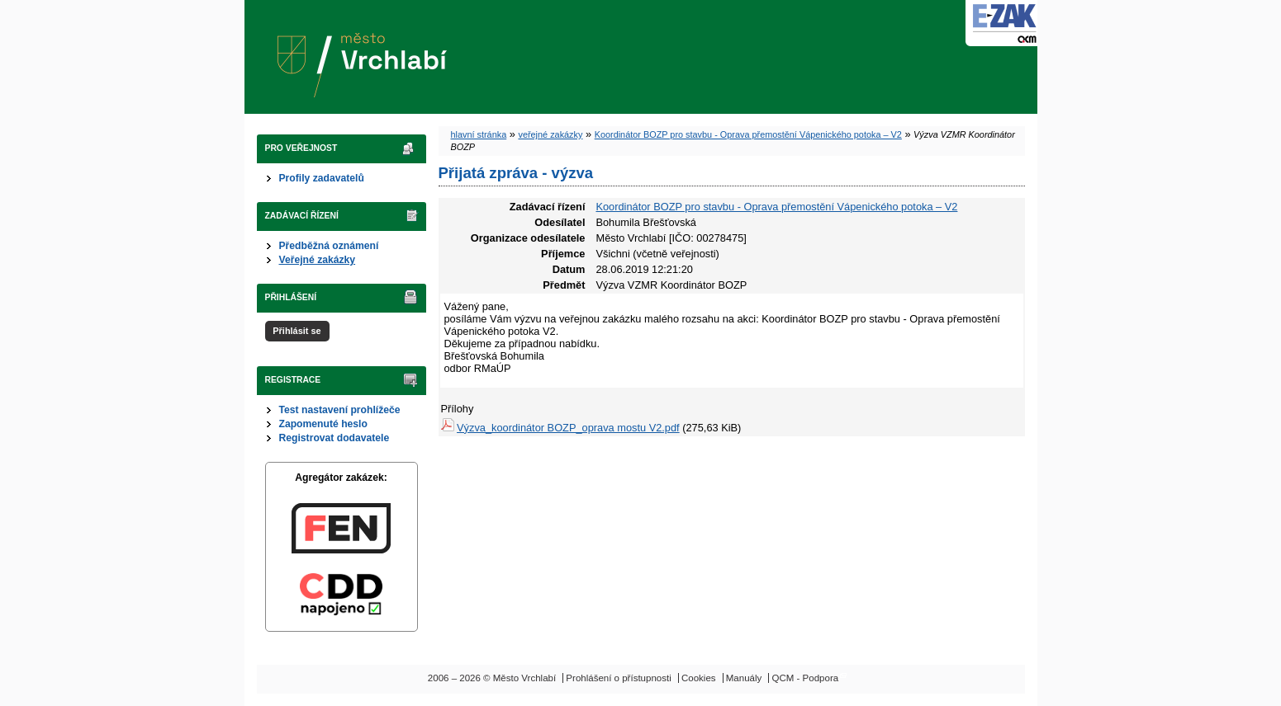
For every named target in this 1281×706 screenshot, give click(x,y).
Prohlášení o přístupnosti (618, 678)
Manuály (744, 678)
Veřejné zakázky (317, 260)
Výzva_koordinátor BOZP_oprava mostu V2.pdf (568, 427)
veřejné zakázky (550, 134)
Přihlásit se (296, 331)
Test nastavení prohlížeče (340, 410)
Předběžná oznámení (329, 246)
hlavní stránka (479, 134)
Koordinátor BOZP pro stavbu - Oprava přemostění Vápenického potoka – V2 (748, 134)
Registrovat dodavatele (334, 438)
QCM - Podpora (805, 678)
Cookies (698, 678)
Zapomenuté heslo (323, 424)
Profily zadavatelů (321, 178)
